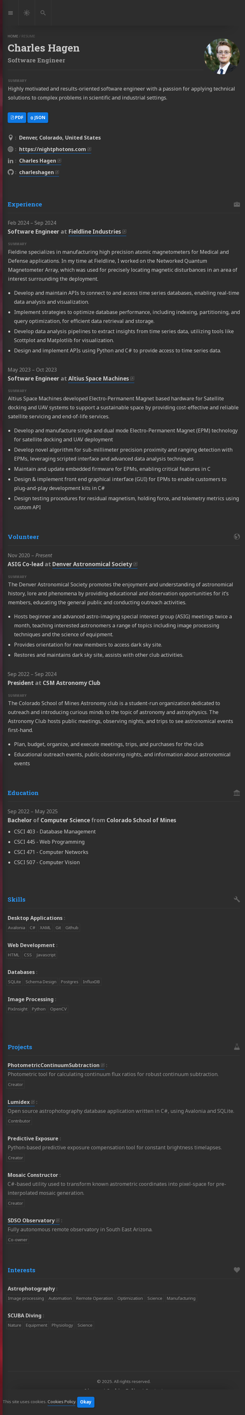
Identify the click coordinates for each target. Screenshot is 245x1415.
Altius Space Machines (98, 378)
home (13, 36)
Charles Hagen (37, 160)
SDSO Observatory (31, 1220)
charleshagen (36, 172)
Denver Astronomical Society (92, 564)
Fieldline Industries (94, 231)
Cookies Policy (61, 1402)
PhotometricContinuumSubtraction (54, 1065)
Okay (86, 1402)
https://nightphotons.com (52, 149)
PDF (17, 117)
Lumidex (19, 1101)
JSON (37, 117)
